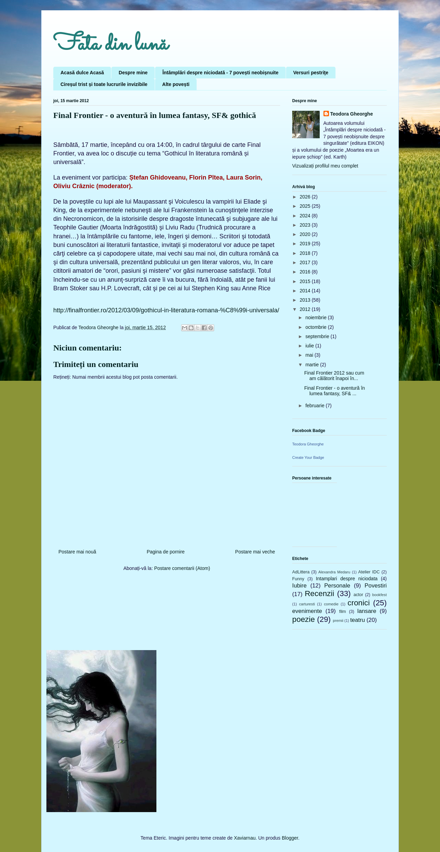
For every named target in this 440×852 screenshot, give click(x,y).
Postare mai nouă (77, 551)
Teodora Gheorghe (351, 114)
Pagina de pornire (166, 551)
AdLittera (300, 572)
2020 (306, 234)
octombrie (316, 327)
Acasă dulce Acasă (82, 72)
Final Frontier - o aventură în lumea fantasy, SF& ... (334, 391)
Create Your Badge (308, 457)
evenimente (307, 611)
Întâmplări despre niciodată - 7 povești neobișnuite (220, 72)
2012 (306, 309)
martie (312, 364)
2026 (306, 196)
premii (338, 620)
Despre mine (133, 72)
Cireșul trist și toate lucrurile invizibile (103, 84)
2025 (306, 206)
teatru (357, 620)
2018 (306, 253)
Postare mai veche (255, 551)
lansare (366, 611)
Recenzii (319, 593)
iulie (310, 345)
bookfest (379, 595)
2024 (306, 215)
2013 (306, 300)
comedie (331, 604)
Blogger (290, 838)
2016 (306, 271)
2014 (306, 290)
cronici (359, 602)
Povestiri (376, 585)
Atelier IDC (369, 572)
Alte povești (175, 84)
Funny (298, 578)
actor (358, 594)
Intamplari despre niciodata (346, 578)
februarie (315, 405)
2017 (306, 262)
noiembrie (316, 317)
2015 (306, 281)
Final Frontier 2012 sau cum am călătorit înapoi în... (334, 375)
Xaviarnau (244, 838)
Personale (337, 585)
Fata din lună (110, 44)
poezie (303, 619)
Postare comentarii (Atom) (182, 568)
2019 (306, 243)
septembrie (317, 336)
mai (309, 355)
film (342, 611)
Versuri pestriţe (310, 72)
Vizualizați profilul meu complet (325, 166)
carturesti (307, 604)
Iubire (299, 585)
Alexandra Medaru (334, 572)
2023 (306, 225)
